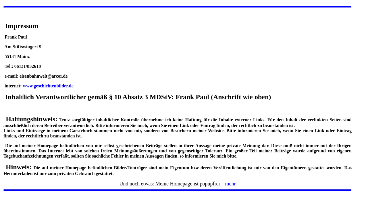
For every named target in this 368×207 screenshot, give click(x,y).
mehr (230, 184)
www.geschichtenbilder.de (48, 85)
